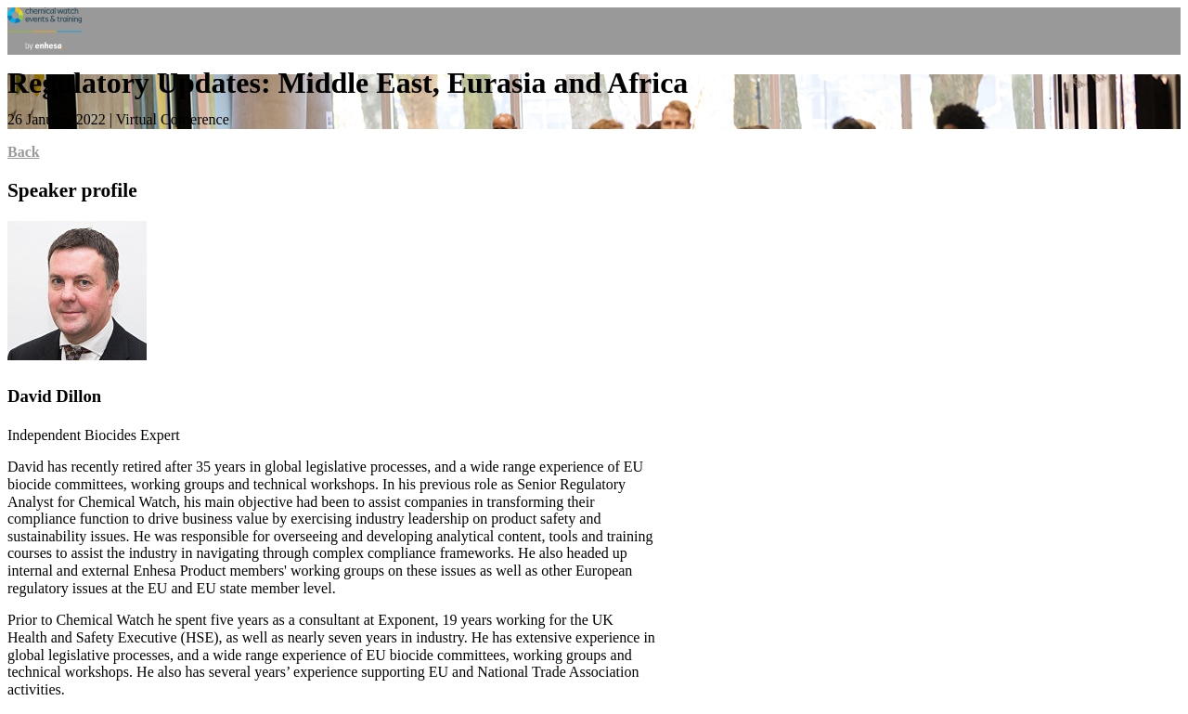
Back (23, 152)
